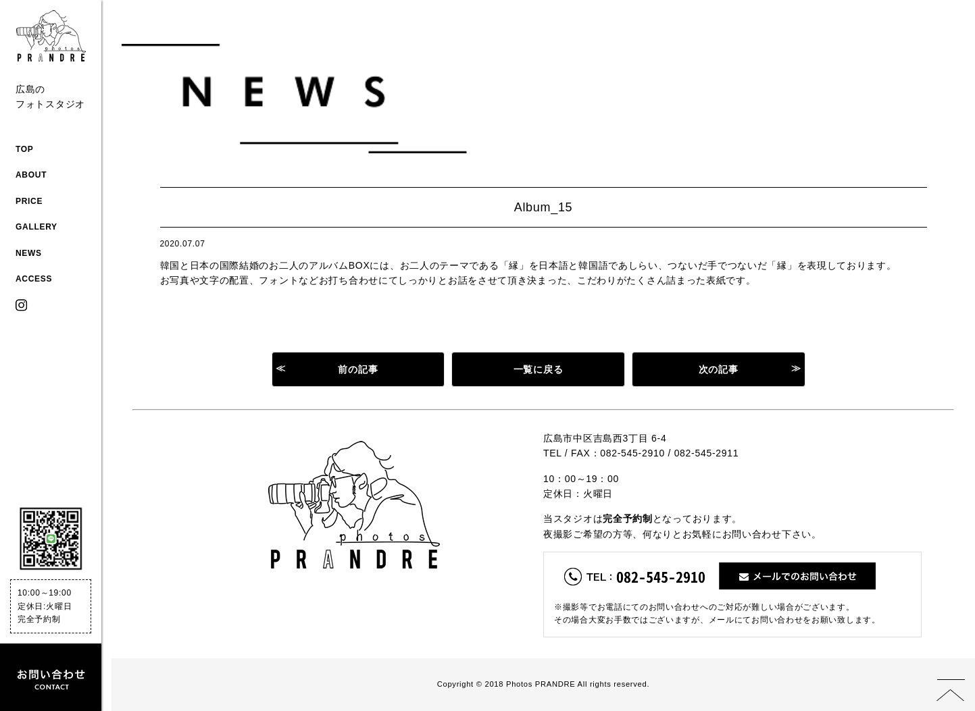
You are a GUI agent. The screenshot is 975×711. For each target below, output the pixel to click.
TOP (25, 149)
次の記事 (719, 369)
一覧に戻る (539, 369)
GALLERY (36, 227)
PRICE (29, 201)
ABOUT (31, 175)
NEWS (29, 253)
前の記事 (358, 369)
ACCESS (34, 279)
